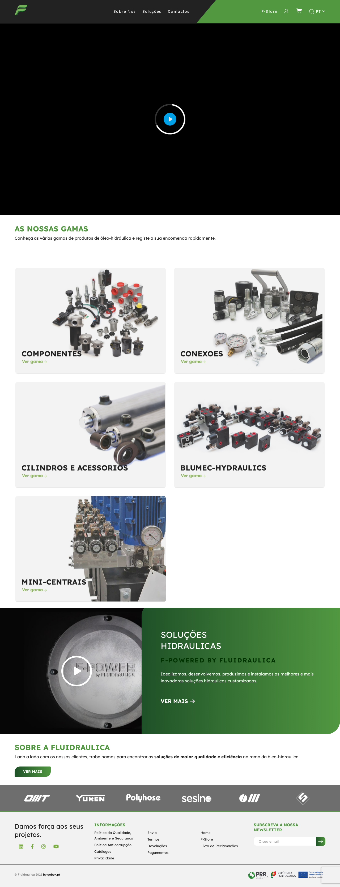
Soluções (152, 11)
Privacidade (104, 858)
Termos (153, 839)
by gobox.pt (51, 874)
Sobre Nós (124, 11)
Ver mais (32, 771)
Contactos (179, 11)
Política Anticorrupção (112, 845)
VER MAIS (178, 701)
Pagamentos (157, 852)
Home (206, 832)
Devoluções (157, 846)
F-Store (207, 839)
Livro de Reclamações (219, 846)
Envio (152, 832)
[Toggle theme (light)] (320, 11)
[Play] (170, 119)
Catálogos (102, 851)
